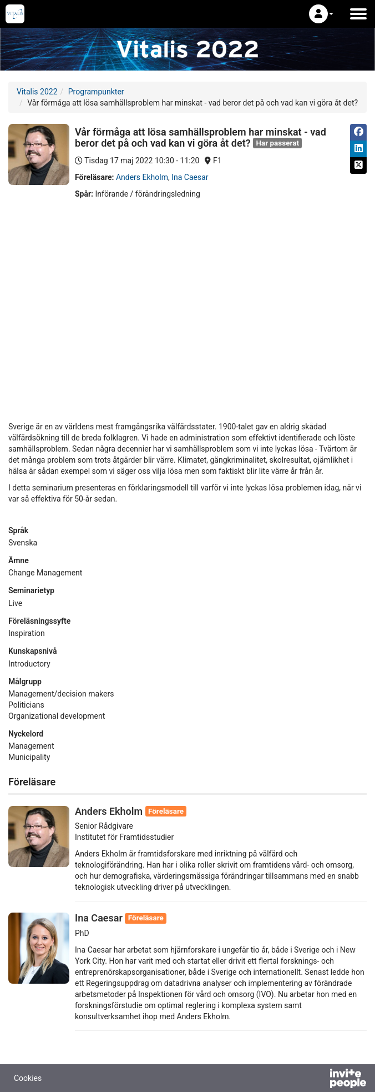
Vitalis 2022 (37, 91)
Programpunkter (96, 91)
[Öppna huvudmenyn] (358, 14)
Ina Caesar (189, 177)
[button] (321, 14)
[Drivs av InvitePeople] (319, 1080)
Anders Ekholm (142, 177)
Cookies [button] (28, 1078)
